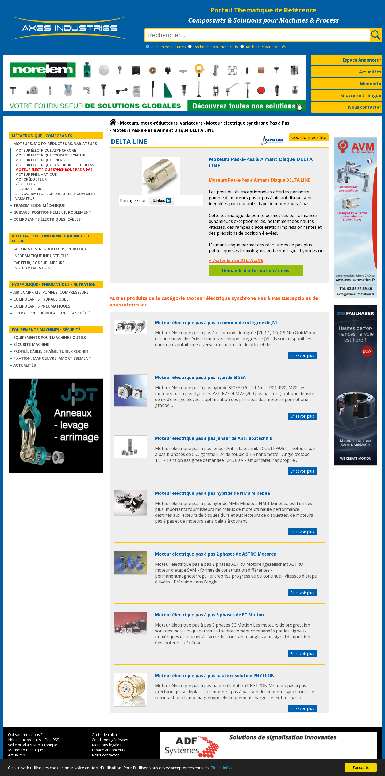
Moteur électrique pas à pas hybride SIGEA (200, 377)
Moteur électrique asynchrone (45, 150)
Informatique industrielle (41, 255)
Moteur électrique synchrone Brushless (54, 164)
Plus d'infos (221, 771)
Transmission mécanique (39, 205)
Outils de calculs (106, 734)
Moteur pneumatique (36, 174)
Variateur (24, 198)
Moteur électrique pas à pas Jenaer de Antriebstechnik (213, 438)
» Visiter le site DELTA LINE (236, 260)
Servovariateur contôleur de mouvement (55, 193)
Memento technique (25, 749)
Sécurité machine (31, 344)
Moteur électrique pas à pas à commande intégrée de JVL (216, 322)
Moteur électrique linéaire (41, 160)
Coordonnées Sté (308, 137)
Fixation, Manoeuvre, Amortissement (52, 358)
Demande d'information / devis (255, 270)
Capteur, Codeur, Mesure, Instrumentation (39, 265)
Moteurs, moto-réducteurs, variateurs (55, 143)
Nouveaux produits (24, 739)
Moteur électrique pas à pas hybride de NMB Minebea (212, 493)
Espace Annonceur (362, 60)
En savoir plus (302, 355)
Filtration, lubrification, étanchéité (52, 313)
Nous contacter (364, 107)
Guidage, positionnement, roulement (52, 212)
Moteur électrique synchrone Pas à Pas (233, 298)
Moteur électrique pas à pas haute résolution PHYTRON (215, 675)
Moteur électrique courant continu (51, 155)
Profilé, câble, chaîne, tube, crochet (51, 351)
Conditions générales (110, 739)
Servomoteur (28, 188)
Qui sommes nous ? (25, 734)
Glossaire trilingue (361, 95)
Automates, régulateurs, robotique (51, 248)
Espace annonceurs (108, 749)
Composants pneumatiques (41, 306)
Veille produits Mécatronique (32, 744)
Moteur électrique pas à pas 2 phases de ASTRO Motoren (215, 554)
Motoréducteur (31, 179)
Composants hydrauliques (40, 299)
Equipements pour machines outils (49, 337)
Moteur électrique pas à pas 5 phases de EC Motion (209, 615)
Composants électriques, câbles (47, 219)
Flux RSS (51, 739)
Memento (370, 84)
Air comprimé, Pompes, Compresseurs (51, 292)
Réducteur (25, 184)
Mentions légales (106, 744)
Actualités (370, 72)
